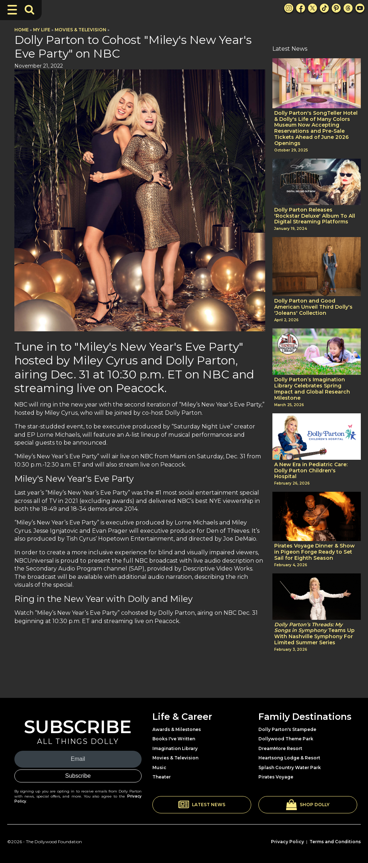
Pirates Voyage (275, 777)
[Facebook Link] (300, 8)
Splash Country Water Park (289, 767)
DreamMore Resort (280, 748)
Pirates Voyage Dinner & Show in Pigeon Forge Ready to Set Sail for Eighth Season (314, 552)
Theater (161, 777)
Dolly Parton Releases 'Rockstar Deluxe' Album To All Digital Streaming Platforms (314, 216)
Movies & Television (80, 29)
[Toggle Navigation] (12, 10)
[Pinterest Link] (336, 8)
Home (21, 29)
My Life (41, 29)
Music (159, 767)
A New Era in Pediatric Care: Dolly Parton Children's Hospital (311, 471)
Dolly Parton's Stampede (287, 729)
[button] (201, 804)
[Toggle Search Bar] (29, 10)
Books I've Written (173, 738)
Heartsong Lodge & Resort (289, 757)
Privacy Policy (287, 841)
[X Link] (312, 8)
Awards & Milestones (176, 729)
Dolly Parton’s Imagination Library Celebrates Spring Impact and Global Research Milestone (312, 389)
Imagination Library (175, 748)
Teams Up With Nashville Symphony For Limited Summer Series (314, 634)
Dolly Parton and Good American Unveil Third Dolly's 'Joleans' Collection (313, 307)
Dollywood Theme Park (285, 738)
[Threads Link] (348, 8)
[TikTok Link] (324, 8)
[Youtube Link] (359, 8)
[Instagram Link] (288, 8)
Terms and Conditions (335, 841)
